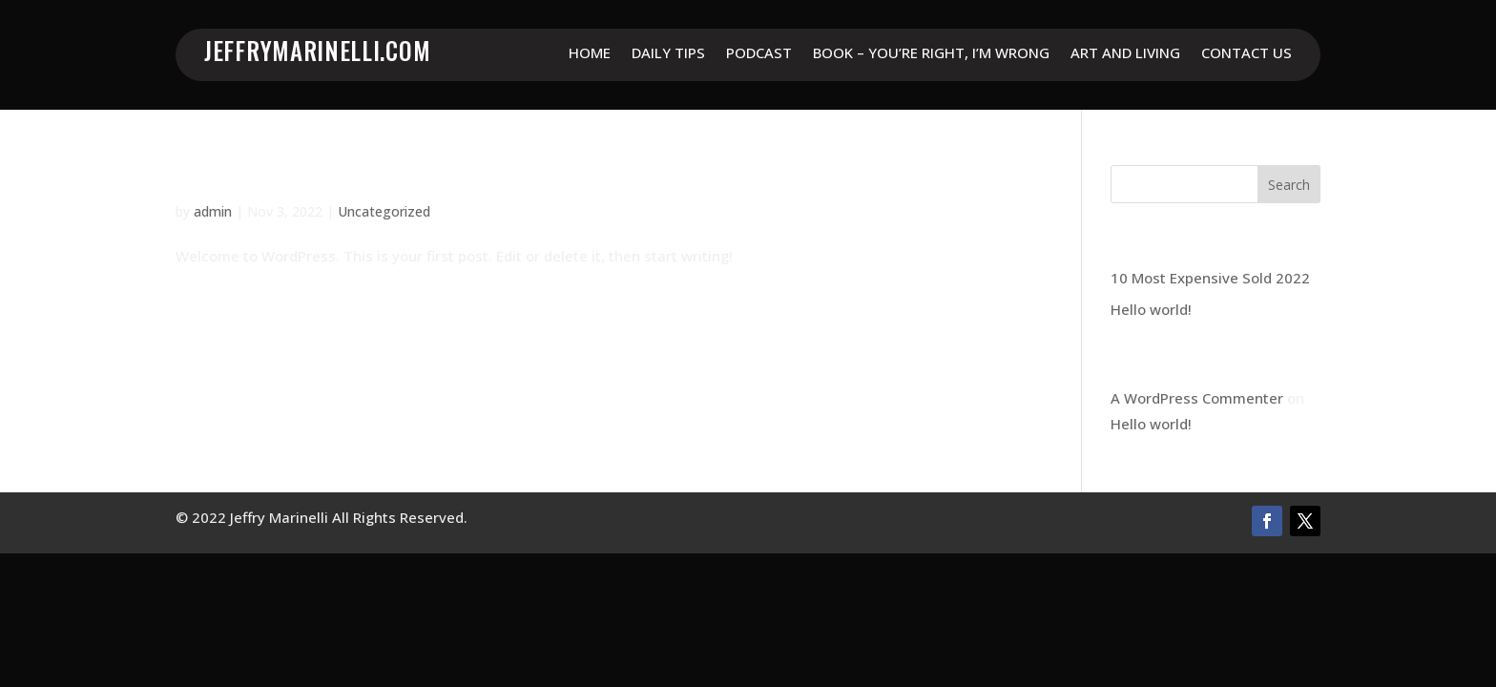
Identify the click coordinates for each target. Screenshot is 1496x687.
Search (1289, 185)
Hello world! (233, 177)
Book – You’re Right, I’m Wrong (931, 54)
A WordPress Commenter (1197, 397)
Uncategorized (384, 211)
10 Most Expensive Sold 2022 (1210, 277)
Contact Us (1246, 54)
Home (590, 54)
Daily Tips (668, 54)
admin (213, 211)
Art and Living (1125, 54)
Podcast (759, 54)
